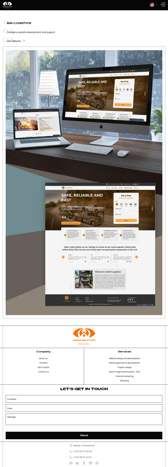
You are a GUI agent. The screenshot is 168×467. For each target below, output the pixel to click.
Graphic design (125, 367)
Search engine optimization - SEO (124, 371)
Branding (124, 380)
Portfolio (43, 362)
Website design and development (124, 358)
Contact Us (43, 371)
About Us (43, 358)
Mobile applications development (124, 362)
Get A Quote (43, 367)
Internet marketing (124, 376)
